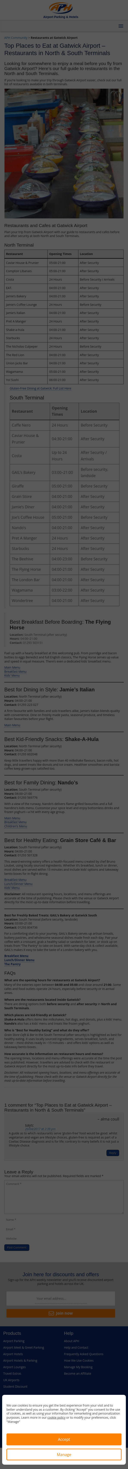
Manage (64, 1454)
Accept (64, 1439)
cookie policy (56, 1417)
